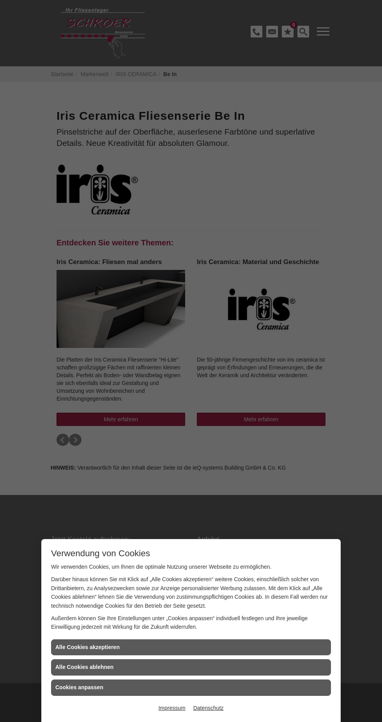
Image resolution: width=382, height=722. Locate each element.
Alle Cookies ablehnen (84, 667)
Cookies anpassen (79, 687)
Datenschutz (208, 708)
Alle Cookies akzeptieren (87, 647)
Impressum (171, 708)
